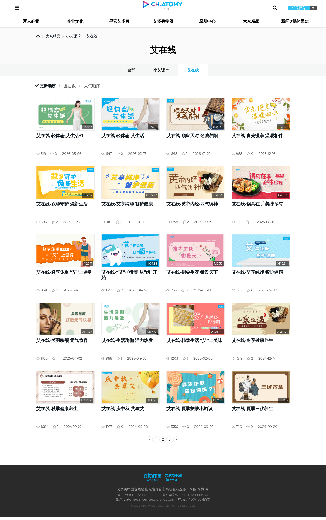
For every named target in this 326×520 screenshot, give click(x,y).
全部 (131, 70)
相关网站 (299, 8)
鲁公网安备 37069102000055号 (186, 498)
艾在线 (91, 36)
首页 (38, 36)
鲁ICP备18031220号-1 (132, 498)
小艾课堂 (73, 36)
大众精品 (53, 36)
